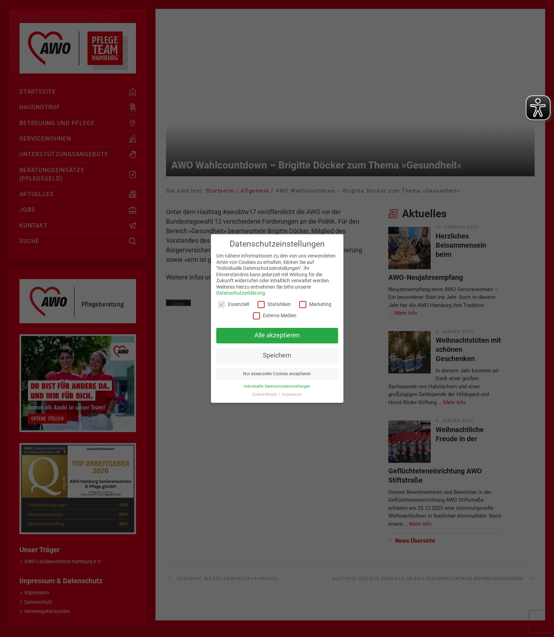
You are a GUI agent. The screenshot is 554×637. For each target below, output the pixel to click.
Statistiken (274, 304)
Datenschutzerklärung (240, 293)
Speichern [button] (277, 355)
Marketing (315, 304)
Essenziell (233, 304)
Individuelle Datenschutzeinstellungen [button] (277, 386)
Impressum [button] (292, 394)
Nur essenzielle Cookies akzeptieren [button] (277, 373)
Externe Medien (274, 315)
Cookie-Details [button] (265, 394)
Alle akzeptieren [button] (277, 335)
